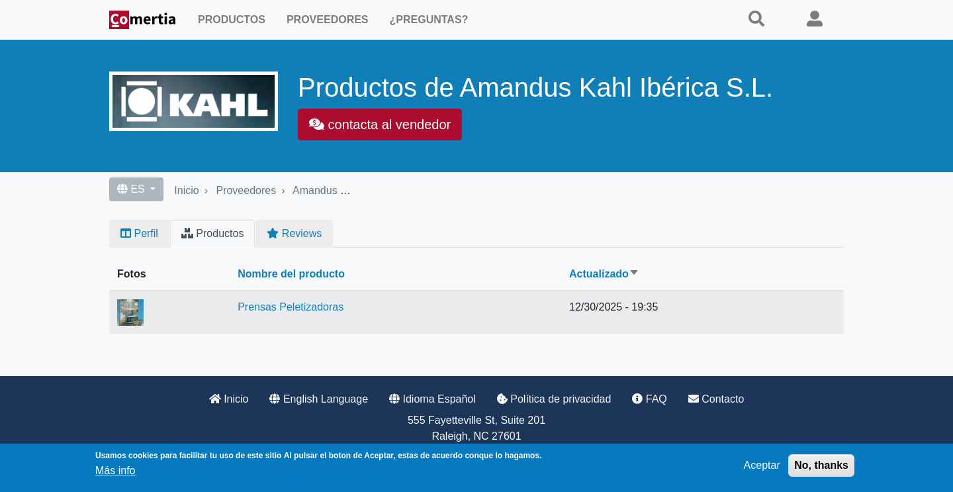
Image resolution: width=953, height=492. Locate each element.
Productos (231, 19)
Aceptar (762, 465)
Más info (115, 470)
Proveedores (328, 19)
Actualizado (604, 273)
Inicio (186, 190)
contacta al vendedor (380, 124)
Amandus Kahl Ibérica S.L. (355, 190)
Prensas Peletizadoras (290, 307)
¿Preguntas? (429, 19)
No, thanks (821, 465)
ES (132, 189)
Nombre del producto (291, 273)
